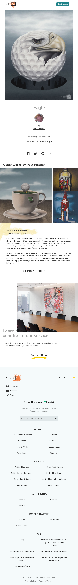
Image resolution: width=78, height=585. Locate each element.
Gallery (22, 519)
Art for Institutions (22, 479)
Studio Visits (22, 525)
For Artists (22, 485)
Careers (53, 453)
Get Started (63, 4)
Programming (54, 446)
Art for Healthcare (54, 473)
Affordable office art (22, 566)
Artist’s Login (54, 485)
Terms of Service (46, 581)
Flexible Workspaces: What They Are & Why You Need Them (54, 542)
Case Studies (54, 519)
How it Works (22, 446)
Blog (22, 539)
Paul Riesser (39, 128)
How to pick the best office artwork (22, 559)
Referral (54, 499)
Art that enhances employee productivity (54, 559)
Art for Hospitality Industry (54, 479)
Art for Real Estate (54, 467)
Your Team (22, 453)
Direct (22, 505)
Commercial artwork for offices (54, 551)
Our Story (53, 440)
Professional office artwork (22, 551)
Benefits (22, 440)
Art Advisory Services (22, 434)
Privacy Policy (30, 581)
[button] (73, 4)
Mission (53, 434)
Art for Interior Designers (22, 473)
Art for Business (22, 467)
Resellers (22, 499)
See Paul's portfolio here (39, 271)
